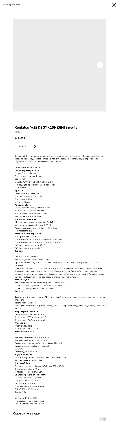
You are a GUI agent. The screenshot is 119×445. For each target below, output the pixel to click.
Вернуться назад (13, 4)
